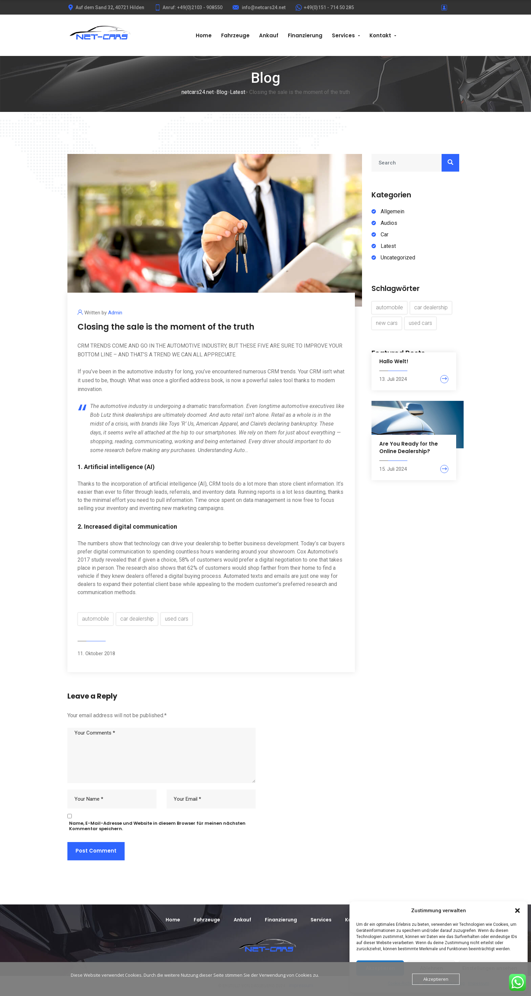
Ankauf (268, 35)
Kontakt (380, 35)
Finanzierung (305, 35)
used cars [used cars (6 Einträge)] (420, 323)
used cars (176, 619)
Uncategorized (398, 257)
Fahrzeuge (235, 35)
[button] (517, 910)
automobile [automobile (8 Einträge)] (389, 307)
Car (384, 234)
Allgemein (392, 211)
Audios (389, 223)
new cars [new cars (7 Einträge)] (387, 323)
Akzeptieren (435, 979)
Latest (388, 246)
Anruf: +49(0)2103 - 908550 (188, 7)
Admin (115, 313)
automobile (95, 619)
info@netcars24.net (259, 7)
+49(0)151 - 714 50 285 (325, 7)
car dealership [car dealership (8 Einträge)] (431, 307)
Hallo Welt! (393, 361)
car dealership (137, 619)
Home (204, 35)
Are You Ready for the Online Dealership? (408, 447)
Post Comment (96, 850)
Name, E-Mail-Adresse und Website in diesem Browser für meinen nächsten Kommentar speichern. (157, 826)
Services (343, 35)
